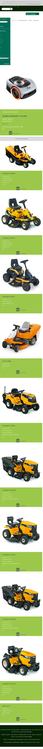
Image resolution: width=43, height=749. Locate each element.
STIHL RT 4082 (6, 361)
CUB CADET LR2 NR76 (8, 173)
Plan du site (21, 736)
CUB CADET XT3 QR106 (9, 619)
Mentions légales (28, 736)
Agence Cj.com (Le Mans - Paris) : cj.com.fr (30, 742)
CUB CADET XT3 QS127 (9, 684)
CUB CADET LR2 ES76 (8, 297)
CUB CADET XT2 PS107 (9, 555)
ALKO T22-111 (6, 706)
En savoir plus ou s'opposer (34, 4)
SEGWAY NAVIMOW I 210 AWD (14, 116)
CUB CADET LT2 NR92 (8, 426)
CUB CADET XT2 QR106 (9, 490)
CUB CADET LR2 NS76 (8, 238)
